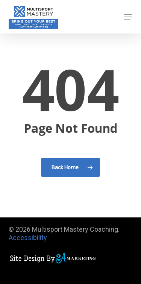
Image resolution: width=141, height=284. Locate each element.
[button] (128, 17)
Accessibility (28, 237)
